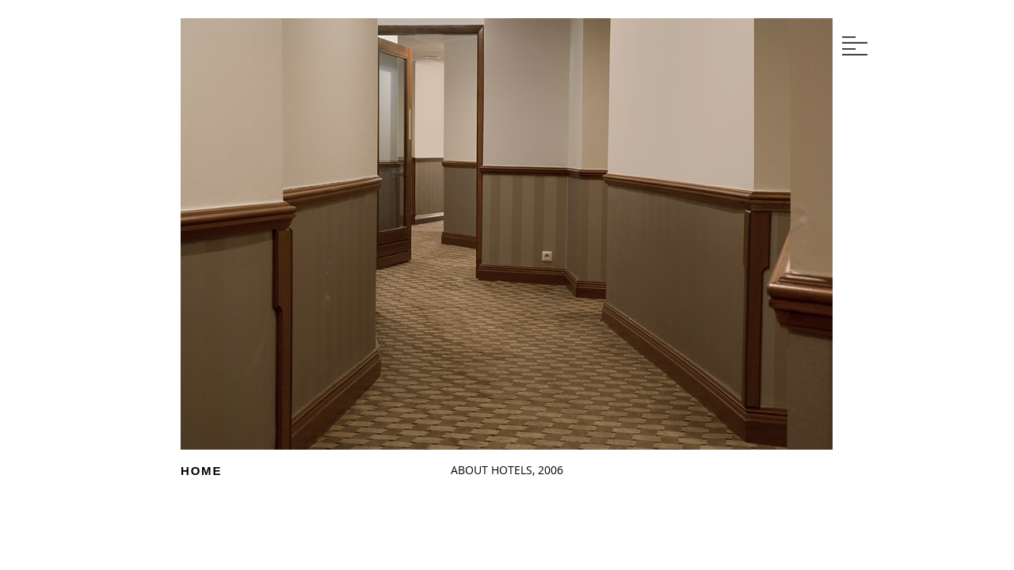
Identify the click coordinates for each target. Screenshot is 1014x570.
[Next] (299, 262)
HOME (201, 470)
